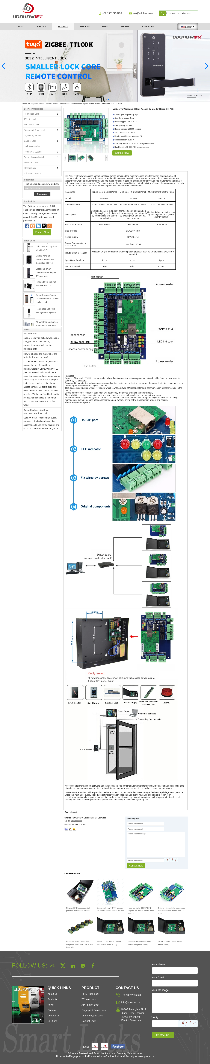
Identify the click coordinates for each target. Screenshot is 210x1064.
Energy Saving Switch (34, 157)
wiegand (73, 812)
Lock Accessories (32, 146)
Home (21, 26)
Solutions (85, 26)
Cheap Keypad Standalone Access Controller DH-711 (45, 260)
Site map (52, 1010)
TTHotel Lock (30, 119)
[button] (101, 99)
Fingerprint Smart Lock (34, 130)
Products (63, 26)
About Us (41, 26)
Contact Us (148, 26)
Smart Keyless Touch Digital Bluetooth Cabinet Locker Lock (47, 300)
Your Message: (160, 990)
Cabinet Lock (30, 141)
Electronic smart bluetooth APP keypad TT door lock (47, 273)
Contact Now (42, 232)
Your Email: (158, 977)
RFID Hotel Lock (31, 114)
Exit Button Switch (32, 173)
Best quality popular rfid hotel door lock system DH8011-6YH (47, 247)
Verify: (155, 1017)
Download (125, 26)
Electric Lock (30, 168)
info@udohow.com (143, 13)
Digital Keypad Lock (33, 135)
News (105, 26)
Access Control (45, 104)
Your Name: (159, 964)
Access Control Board (61, 104)
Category (33, 104)
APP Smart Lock (31, 124)
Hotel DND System (33, 152)
